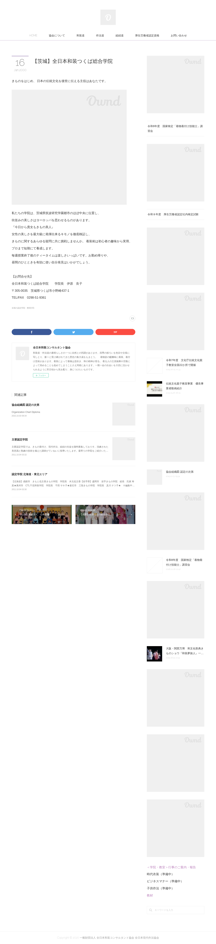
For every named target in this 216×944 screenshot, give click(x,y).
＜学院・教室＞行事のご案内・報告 (171, 867)
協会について (57, 35)
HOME (33, 35)
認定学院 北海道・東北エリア (29, 474)
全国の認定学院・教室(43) (23, 308)
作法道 (100, 35)
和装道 (80, 35)
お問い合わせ (179, 35)
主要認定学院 (20, 439)
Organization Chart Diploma (26, 412)
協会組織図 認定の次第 (25, 404)
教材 (150, 895)
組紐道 (120, 35)
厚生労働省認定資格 (147, 35)
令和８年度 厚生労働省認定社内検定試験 (173, 214)
